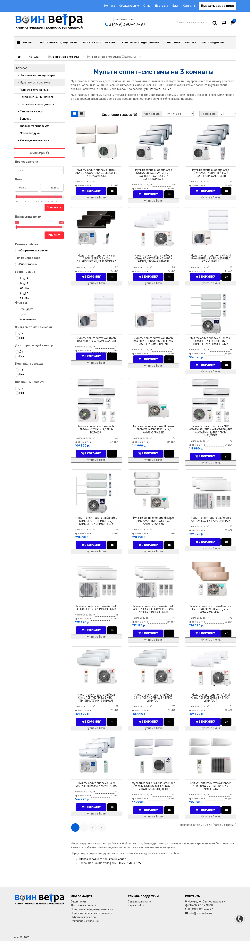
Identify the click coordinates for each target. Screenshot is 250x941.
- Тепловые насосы (29, 111)
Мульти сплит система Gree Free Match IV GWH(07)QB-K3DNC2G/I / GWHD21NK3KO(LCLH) (153, 786)
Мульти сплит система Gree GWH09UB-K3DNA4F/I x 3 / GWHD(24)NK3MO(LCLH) (210, 173)
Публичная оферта (83, 917)
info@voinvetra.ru (198, 913)
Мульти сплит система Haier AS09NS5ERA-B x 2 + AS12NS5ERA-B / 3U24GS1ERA (96, 258)
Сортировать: (152, 113)
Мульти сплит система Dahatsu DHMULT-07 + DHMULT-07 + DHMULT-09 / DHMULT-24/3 (210, 341)
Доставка (161, 5)
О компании (78, 901)
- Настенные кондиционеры (35, 75)
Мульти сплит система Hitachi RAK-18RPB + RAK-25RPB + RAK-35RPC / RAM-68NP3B (153, 341)
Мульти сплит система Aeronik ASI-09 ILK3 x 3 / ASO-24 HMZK (211, 519)
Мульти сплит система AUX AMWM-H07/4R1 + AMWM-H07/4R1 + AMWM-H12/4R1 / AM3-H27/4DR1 (210, 431)
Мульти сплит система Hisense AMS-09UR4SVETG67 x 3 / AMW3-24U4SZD (153, 521)
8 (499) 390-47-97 (158, 89)
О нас (146, 5)
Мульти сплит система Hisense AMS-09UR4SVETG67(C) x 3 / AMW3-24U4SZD (210, 609)
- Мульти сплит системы (33, 82)
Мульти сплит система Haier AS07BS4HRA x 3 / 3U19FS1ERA (96, 784)
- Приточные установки (32, 89)
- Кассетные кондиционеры (35, 104)
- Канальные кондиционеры (35, 97)
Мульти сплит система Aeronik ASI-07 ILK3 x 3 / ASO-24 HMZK (96, 608)
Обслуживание (129, 5)
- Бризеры (23, 118)
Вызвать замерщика (217, 6)
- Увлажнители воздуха (32, 126)
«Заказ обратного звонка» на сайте (102, 859)
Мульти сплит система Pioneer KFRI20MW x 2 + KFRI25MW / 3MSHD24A (210, 786)
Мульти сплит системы (99, 42)
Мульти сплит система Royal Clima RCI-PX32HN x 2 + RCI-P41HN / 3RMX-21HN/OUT (153, 258)
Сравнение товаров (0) (119, 115)
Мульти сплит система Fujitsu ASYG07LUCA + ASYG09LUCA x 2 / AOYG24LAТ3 (96, 173)
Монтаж (109, 5)
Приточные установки (180, 42)
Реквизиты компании (85, 921)
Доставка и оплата (83, 905)
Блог (175, 5)
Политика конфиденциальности (92, 909)
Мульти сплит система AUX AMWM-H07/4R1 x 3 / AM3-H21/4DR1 (96, 429)
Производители (213, 42)
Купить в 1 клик (96, 197)
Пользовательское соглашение (91, 913)
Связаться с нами (139, 901)
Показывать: (209, 113)
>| (101, 827)
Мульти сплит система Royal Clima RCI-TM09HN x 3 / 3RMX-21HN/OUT (153, 697)
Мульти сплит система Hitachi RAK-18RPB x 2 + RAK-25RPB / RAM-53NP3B (211, 258)
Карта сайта (136, 905)
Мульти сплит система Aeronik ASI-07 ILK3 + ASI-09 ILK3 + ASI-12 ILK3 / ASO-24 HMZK (153, 609)
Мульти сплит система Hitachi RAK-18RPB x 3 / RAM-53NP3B (96, 339)
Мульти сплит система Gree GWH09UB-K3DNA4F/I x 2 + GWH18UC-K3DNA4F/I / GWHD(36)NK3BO (153, 174)
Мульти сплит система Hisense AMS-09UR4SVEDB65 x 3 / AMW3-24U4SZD (153, 429)
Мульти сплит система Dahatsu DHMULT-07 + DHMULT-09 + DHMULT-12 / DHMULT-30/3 (96, 521)
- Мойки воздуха (28, 133)
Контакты (189, 5)
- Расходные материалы (33, 140)
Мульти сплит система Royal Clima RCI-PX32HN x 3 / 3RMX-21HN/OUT (210, 697)
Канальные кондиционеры (140, 42)
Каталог (34, 56)
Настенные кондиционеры (58, 42)
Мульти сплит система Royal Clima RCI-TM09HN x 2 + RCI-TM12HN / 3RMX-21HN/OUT (96, 697)
